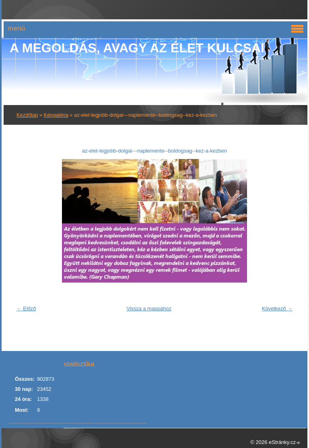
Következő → (277, 309)
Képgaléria (56, 115)
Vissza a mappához (148, 309)
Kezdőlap (27, 115)
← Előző (26, 309)
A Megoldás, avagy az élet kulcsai (137, 48)
